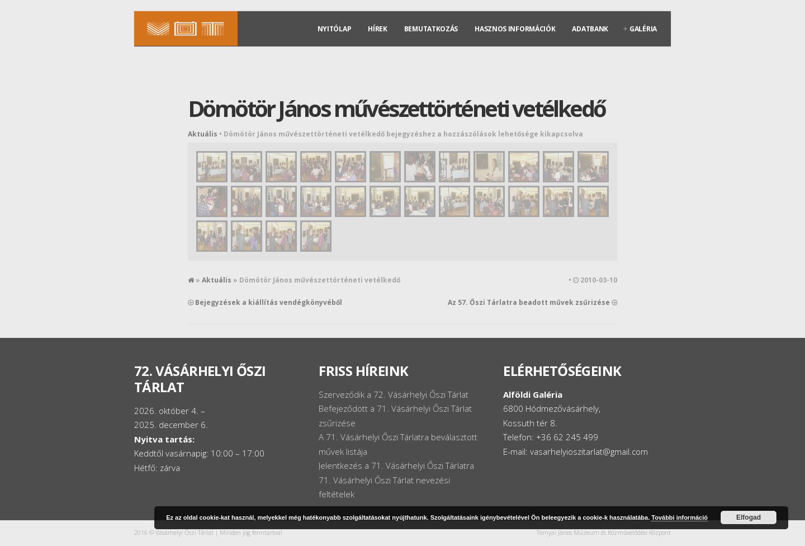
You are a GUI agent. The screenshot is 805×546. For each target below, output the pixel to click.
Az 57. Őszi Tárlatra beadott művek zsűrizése (529, 302)
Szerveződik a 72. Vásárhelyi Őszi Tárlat (393, 394)
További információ (679, 517)
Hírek (377, 29)
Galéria (643, 29)
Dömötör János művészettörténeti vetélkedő (396, 108)
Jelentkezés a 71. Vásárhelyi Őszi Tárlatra (396, 465)
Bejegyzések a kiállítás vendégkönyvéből (268, 302)
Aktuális (202, 134)
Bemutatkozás (431, 29)
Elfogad (748, 517)
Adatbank (590, 29)
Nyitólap (335, 29)
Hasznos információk (515, 29)
